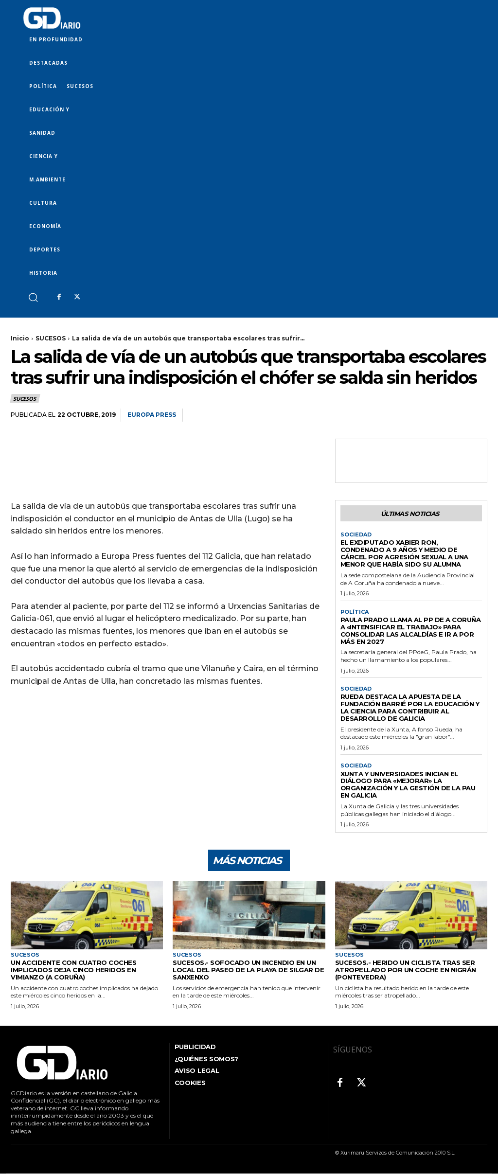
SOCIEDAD (356, 535)
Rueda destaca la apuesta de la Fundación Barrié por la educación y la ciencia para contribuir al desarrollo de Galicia (410, 707)
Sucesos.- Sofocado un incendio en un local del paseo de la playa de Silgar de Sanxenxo (248, 971)
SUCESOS (51, 338)
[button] (32, 297)
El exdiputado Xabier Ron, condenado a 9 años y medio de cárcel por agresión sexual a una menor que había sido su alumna (404, 553)
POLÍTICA (354, 612)
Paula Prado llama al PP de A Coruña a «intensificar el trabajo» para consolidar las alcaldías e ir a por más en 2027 (410, 630)
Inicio (20, 338)
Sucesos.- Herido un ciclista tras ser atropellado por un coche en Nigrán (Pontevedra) (405, 971)
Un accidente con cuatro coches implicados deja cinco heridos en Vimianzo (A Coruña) (73, 971)
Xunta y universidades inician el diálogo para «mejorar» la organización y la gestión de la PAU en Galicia (408, 785)
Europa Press (151, 414)
